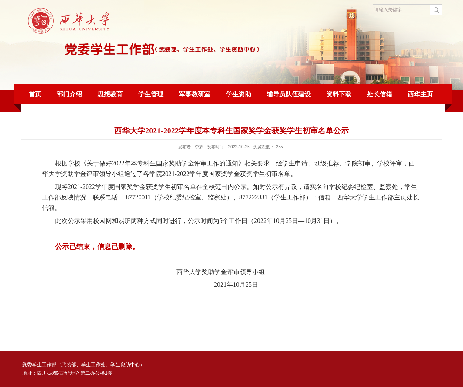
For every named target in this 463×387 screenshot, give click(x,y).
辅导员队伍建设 (289, 94)
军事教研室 (194, 94)
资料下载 (338, 94)
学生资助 (238, 94)
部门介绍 (69, 94)
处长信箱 (379, 94)
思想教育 (110, 94)
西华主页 (420, 94)
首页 (35, 94)
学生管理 (150, 94)
